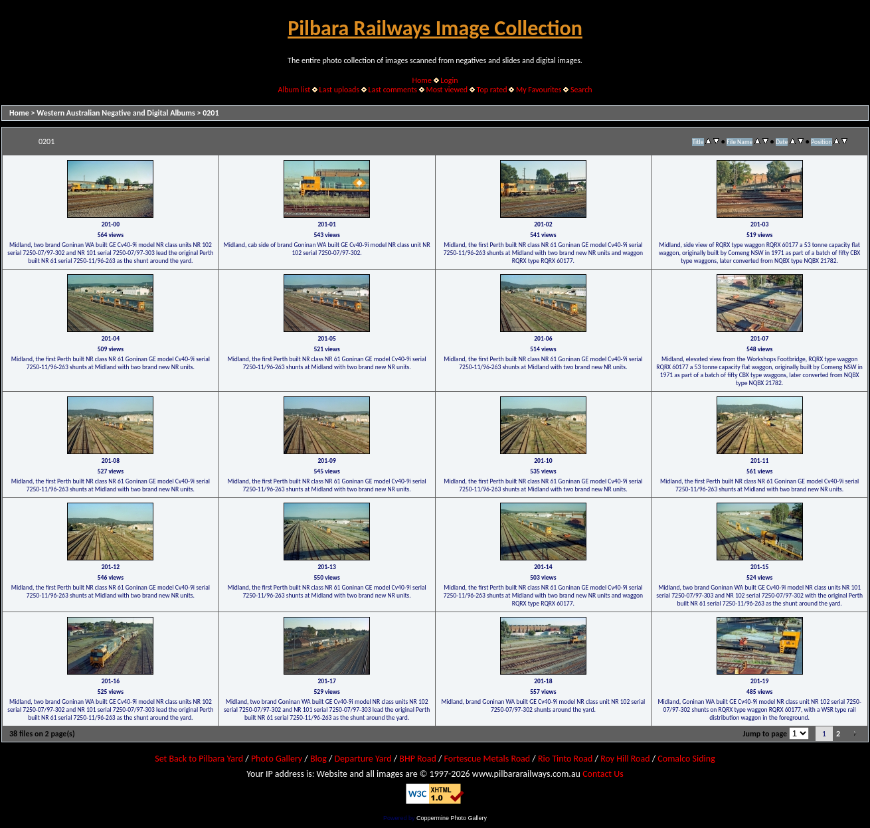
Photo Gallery (276, 758)
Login (449, 80)
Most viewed (447, 89)
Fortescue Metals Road (487, 758)
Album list (294, 89)
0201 (210, 113)
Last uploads (339, 89)
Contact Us (603, 774)
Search (581, 89)
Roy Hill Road (625, 758)
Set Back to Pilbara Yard (199, 758)
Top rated (492, 89)
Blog (318, 758)
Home (422, 80)
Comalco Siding (686, 758)
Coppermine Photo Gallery (451, 818)
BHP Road (417, 758)
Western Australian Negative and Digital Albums (116, 113)
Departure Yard (362, 758)
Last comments (393, 89)
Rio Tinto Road (565, 758)
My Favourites (539, 89)
